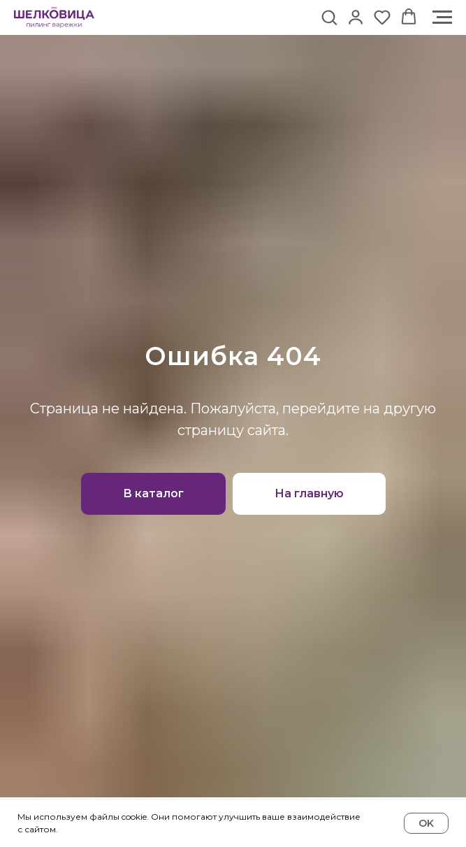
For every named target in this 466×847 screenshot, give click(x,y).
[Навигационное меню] (442, 17)
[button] (329, 16)
